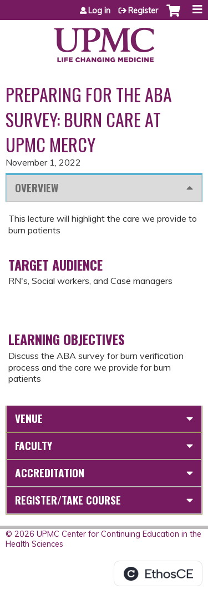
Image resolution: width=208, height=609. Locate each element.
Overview (36, 187)
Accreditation (49, 473)
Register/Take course (68, 500)
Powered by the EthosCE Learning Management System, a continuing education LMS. (158, 573)
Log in (99, 10)
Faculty (33, 445)
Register (143, 10)
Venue (29, 418)
